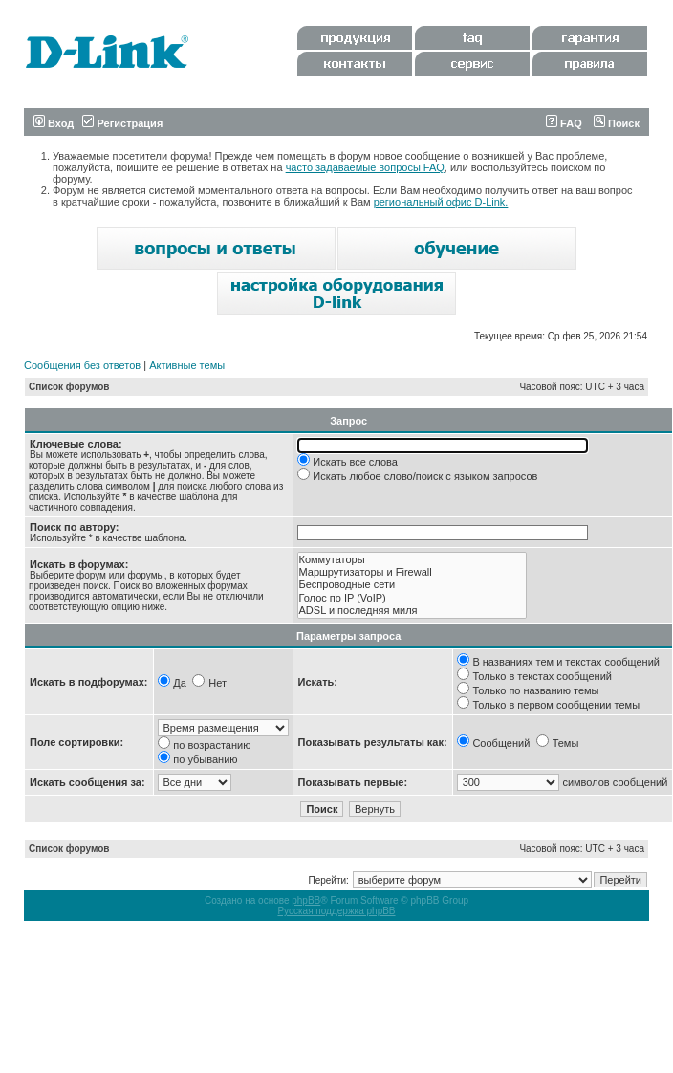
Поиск (617, 123)
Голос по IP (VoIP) (412, 598)
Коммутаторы (412, 560)
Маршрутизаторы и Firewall (412, 572)
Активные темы (187, 365)
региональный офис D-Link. (441, 202)
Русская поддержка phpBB (336, 911)
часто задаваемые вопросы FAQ (365, 167)
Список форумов (69, 387)
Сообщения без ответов (82, 365)
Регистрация (122, 123)
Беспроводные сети (412, 585)
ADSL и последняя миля (412, 610)
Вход (53, 123)
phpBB (306, 900)
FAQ (564, 123)
